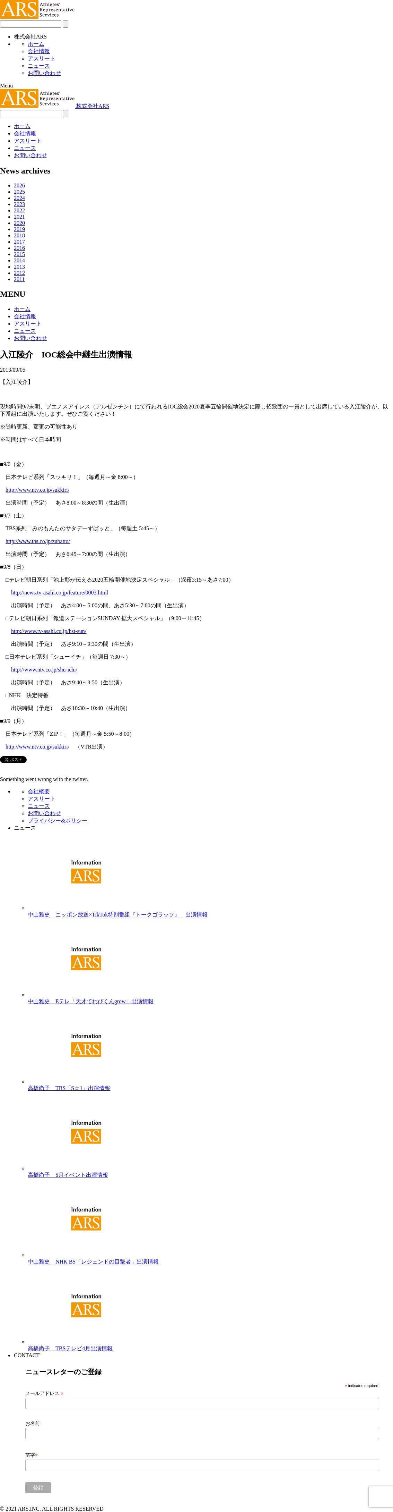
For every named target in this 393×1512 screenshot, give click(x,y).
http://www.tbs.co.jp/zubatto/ (38, 541)
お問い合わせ (44, 73)
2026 (19, 185)
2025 (19, 192)
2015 (19, 254)
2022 (19, 210)
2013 (19, 267)
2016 (19, 248)
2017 (19, 242)
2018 (19, 235)
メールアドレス (44, 1393)
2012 (19, 273)
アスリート (41, 58)
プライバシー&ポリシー (57, 820)
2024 (19, 198)
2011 (19, 279)
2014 (19, 260)
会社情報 (39, 51)
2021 (19, 217)
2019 (19, 229)
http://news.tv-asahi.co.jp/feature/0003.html (59, 592)
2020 (19, 223)
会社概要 (39, 791)
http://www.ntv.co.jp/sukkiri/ (37, 490)
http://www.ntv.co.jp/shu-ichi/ (44, 670)
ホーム (36, 44)
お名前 (32, 1423)
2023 (19, 204)
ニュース (39, 66)
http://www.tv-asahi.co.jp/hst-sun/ (48, 631)
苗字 (31, 1455)
